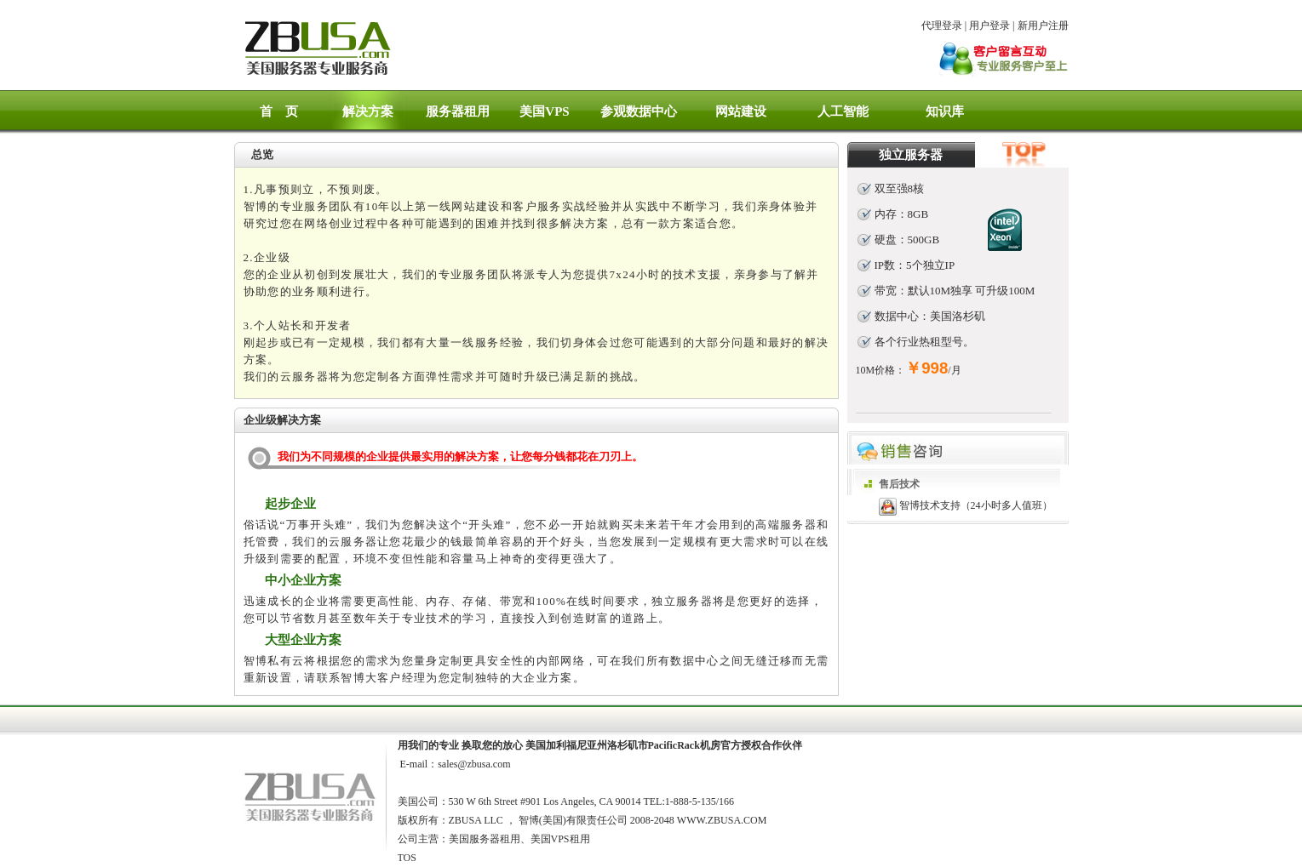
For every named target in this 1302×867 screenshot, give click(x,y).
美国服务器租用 (484, 839)
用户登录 (989, 25)
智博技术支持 (930, 505)
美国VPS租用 (560, 839)
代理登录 (941, 25)
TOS (407, 858)
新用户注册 (1043, 25)
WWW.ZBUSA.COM (722, 820)
